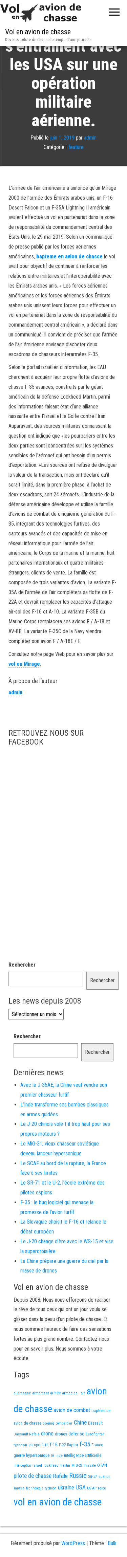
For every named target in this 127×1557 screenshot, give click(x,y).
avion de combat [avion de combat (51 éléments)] (72, 1432)
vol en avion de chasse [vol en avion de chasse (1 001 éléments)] (58, 1524)
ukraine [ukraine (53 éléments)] (66, 1509)
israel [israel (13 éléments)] (37, 1487)
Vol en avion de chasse (38, 32)
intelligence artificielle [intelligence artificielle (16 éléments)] (82, 1478)
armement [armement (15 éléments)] (40, 1415)
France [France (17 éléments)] (97, 1467)
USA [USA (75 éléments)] (81, 1510)
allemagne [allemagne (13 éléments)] (22, 1415)
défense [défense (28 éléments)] (76, 1456)
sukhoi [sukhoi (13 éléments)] (104, 1499)
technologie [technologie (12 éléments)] (34, 1510)
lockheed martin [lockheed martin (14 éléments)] (56, 1487)
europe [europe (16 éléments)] (34, 1467)
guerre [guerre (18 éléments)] (19, 1477)
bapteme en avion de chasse (69, 279)
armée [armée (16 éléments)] (55, 1415)
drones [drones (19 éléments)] (61, 1456)
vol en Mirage (24, 686)
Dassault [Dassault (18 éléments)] (95, 1445)
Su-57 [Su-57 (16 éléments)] (92, 1499)
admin (90, 160)
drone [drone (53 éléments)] (47, 1455)
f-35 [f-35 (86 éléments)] (85, 1466)
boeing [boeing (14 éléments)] (48, 1445)
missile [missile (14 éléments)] (90, 1487)
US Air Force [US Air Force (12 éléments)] (96, 1510)
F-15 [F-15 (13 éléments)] (44, 1467)
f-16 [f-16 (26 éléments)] (54, 1467)
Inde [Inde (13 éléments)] (59, 1478)
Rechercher (22, 987)
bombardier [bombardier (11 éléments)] (64, 1446)
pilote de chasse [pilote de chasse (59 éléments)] (32, 1498)
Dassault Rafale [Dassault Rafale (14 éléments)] (27, 1456)
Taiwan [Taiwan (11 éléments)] (19, 1510)
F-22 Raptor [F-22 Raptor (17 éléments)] (68, 1467)
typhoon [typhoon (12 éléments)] (51, 1510)
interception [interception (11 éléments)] (22, 1488)
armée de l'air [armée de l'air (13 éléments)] (73, 1415)
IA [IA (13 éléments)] (52, 1478)
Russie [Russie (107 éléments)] (78, 1498)
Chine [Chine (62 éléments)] (80, 1445)
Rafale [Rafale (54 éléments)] (60, 1498)
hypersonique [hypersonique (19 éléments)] (37, 1477)
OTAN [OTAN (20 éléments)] (102, 1487)
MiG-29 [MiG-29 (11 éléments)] (76, 1488)
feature (76, 170)
